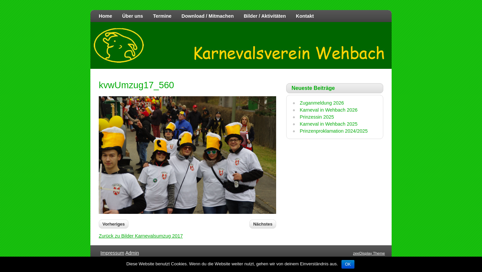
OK (348, 264)
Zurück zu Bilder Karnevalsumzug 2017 (141, 236)
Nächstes (262, 224)
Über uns (132, 16)
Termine (162, 16)
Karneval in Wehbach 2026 (328, 110)
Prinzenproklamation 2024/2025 (334, 131)
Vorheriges (113, 224)
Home (105, 16)
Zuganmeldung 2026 (322, 103)
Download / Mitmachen (207, 16)
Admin (132, 253)
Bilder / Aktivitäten (265, 16)
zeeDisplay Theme (369, 253)
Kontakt (305, 16)
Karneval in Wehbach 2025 (328, 124)
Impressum (112, 253)
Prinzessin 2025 (317, 117)
